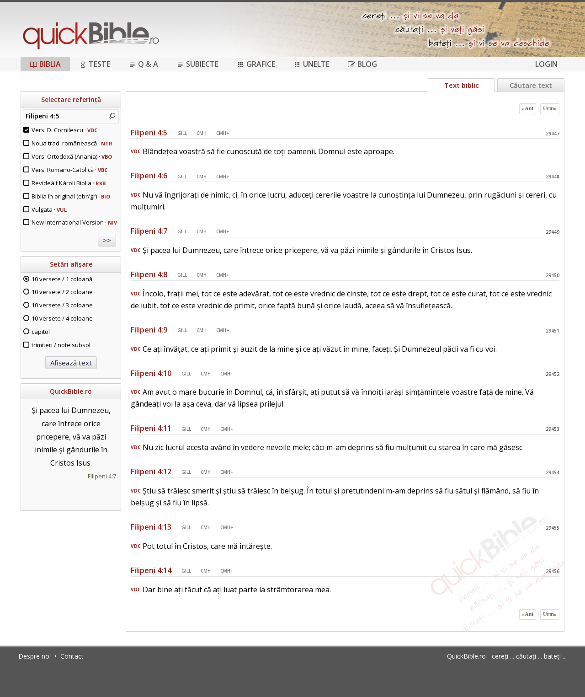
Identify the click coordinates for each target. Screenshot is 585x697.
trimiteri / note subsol (61, 345)
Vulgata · (49, 209)
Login (546, 64)
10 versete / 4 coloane (62, 318)
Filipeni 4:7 (102, 476)
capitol (41, 331)
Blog (362, 64)
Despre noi (34, 656)
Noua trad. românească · (72, 143)
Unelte (311, 64)
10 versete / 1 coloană (62, 279)
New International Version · (74, 222)
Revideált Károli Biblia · (69, 183)
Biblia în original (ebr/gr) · (71, 196)
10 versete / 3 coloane (62, 305)
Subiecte (197, 64)
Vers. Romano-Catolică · (69, 170)
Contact (72, 656)
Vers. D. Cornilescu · (64, 130)
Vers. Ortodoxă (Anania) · (72, 156)
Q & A (143, 64)
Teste (94, 64)
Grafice (256, 64)
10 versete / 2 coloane (62, 292)
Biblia (45, 64)
